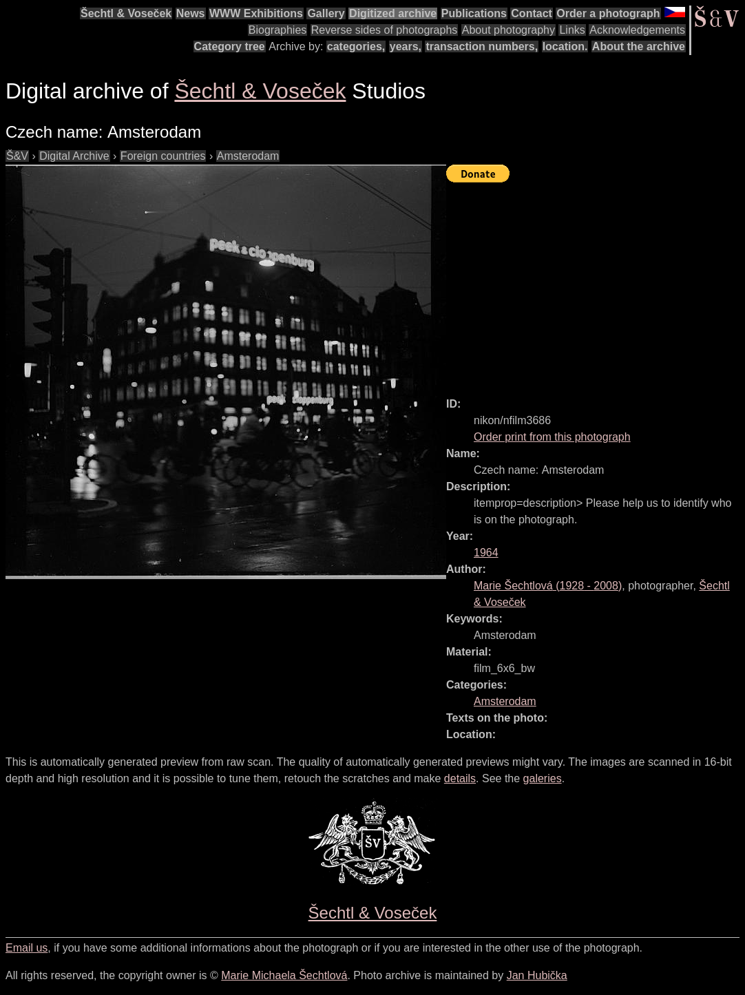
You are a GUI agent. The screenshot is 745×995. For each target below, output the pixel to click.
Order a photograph (608, 13)
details (460, 778)
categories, (356, 46)
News (190, 13)
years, (405, 46)
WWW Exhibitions (256, 13)
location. (565, 46)
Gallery (325, 13)
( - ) (548, 585)
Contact (531, 13)
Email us (27, 948)
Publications (474, 13)
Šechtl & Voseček (126, 13)
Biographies (278, 30)
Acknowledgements (637, 30)
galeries (542, 778)
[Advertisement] (595, 283)
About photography (508, 30)
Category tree (229, 46)
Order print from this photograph (552, 437)
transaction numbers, (482, 46)
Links (572, 30)
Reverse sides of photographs (384, 30)
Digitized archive (393, 13)
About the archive (638, 46)
